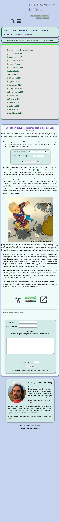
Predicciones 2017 (33, 41)
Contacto (39, 428)
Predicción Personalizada (17, 68)
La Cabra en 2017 (14, 99)
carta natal (33, 144)
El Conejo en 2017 (14, 85)
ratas (30, 133)
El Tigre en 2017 (13, 81)
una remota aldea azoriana (19, 413)
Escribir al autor (13, 71)
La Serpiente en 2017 (15, 92)
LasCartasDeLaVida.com (15, 41)
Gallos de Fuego (13, 64)
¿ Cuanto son (26, 365)
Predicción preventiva (15, 61)
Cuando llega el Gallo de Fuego (20, 50)
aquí (31, 420)
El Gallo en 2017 (13, 106)
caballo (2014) (33, 170)
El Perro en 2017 (13, 109)
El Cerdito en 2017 (14, 113)
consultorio (46, 401)
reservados (32, 428)
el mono (12, 136)
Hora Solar (22, 156)
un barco (32, 411)
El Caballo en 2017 (14, 95)
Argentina (11, 416)
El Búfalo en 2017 (14, 78)
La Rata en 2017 (47, 41)
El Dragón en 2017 (14, 88)
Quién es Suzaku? (14, 54)
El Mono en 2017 (14, 102)
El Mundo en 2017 (14, 57)
